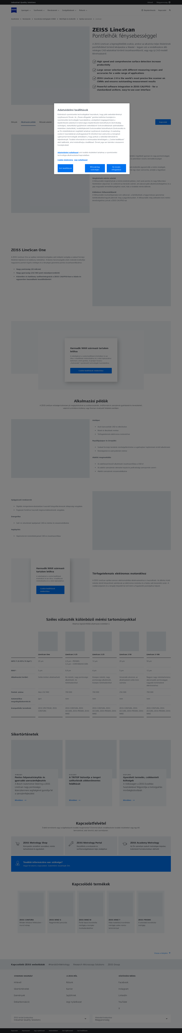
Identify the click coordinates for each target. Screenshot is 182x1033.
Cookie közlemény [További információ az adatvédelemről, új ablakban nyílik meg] (65, 160)
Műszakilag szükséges (95, 168)
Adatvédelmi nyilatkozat (68, 152)
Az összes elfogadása (116, 168)
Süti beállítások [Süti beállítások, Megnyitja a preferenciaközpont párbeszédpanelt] (65, 168)
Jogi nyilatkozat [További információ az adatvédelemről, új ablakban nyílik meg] (81, 160)
